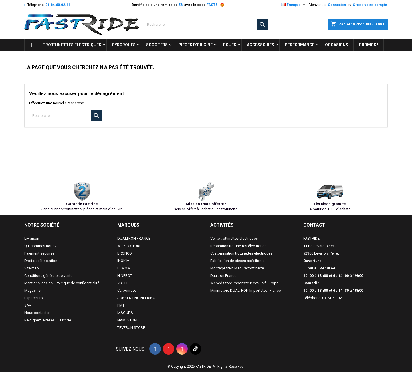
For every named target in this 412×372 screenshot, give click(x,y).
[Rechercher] (206, 24)
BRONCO (124, 253)
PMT (120, 305)
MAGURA (125, 313)
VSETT (122, 283)
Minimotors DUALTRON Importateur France (245, 290)
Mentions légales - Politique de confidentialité (61, 283)
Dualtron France (223, 275)
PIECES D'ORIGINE (195, 45)
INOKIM (123, 261)
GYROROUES (124, 45)
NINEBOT (124, 275)
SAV (27, 305)
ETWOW (124, 268)
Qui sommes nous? (40, 246)
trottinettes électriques (72, 45)
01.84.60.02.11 (57, 5)
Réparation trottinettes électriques (238, 246)
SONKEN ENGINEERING (136, 298)
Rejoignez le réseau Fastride (47, 320)
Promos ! (368, 45)
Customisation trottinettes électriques (241, 253)
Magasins (32, 290)
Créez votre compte (370, 5)
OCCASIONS (336, 45)
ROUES (229, 45)
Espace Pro (33, 298)
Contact (314, 225)
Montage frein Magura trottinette (237, 268)
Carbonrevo (126, 290)
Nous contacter (37, 313)
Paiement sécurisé (39, 253)
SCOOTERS (157, 45)
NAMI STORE (127, 320)
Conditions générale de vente (48, 275)
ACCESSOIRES (260, 45)
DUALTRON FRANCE (133, 238)
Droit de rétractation (40, 261)
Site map (31, 268)
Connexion (337, 5)
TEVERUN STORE (131, 327)
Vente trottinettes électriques (234, 238)
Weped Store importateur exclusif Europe (244, 283)
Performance (299, 45)
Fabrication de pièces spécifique (237, 261)
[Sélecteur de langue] (293, 5)
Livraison (31, 238)
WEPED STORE (129, 246)
